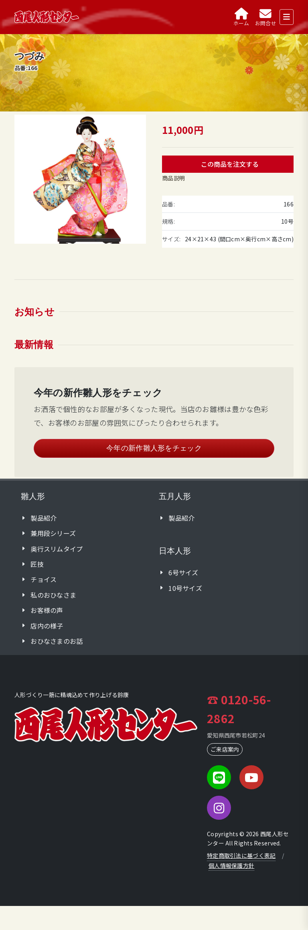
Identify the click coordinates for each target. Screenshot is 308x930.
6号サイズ (183, 572)
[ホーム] (241, 17)
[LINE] (219, 777)
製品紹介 (43, 518)
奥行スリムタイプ (56, 549)
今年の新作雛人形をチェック (154, 448)
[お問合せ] (265, 17)
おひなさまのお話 (56, 641)
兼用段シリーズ (53, 533)
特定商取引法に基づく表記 (241, 855)
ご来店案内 (225, 749)
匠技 (37, 564)
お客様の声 (46, 610)
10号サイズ (185, 588)
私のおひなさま (53, 595)
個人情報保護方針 (231, 865)
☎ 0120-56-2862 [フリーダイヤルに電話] (239, 708)
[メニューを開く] (287, 17)
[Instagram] (219, 808)
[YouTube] (251, 777)
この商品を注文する (230, 164)
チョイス (43, 579)
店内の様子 (46, 626)
